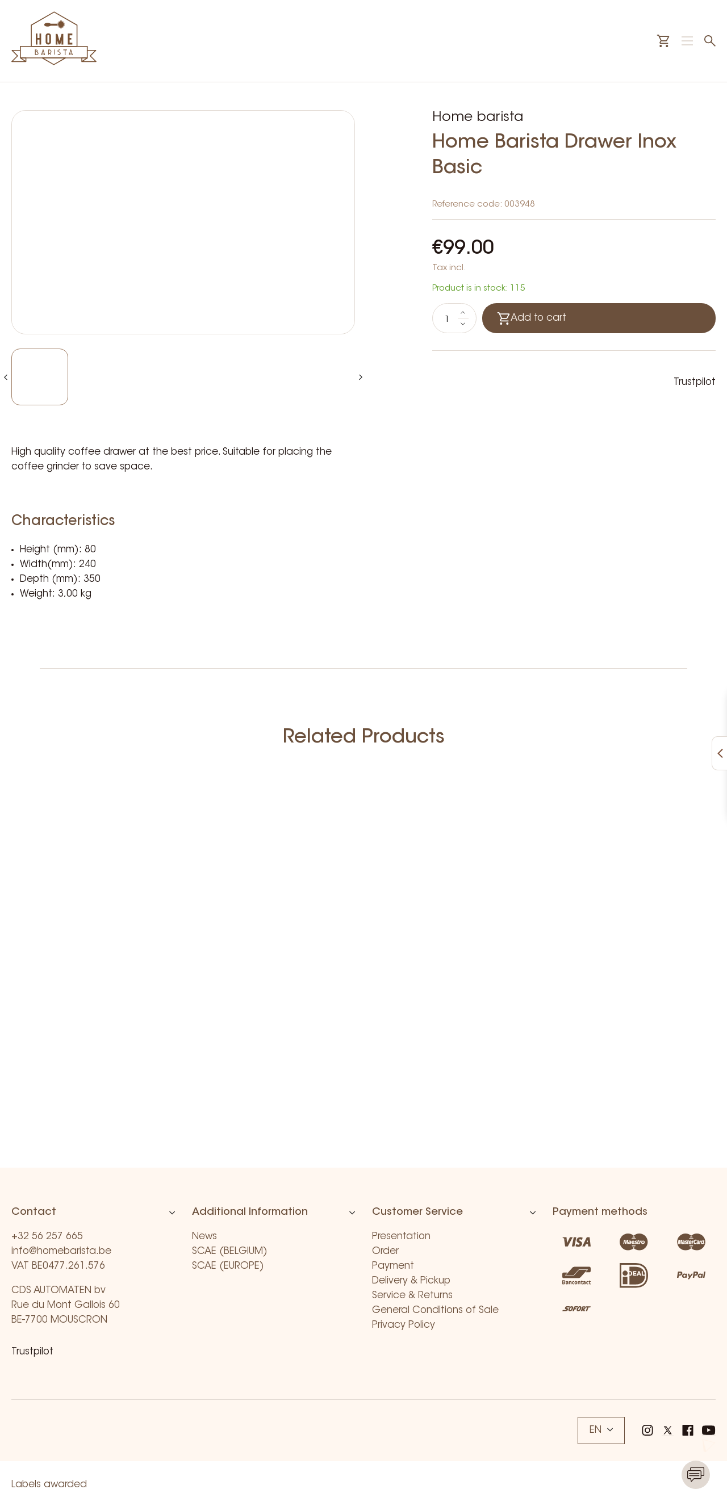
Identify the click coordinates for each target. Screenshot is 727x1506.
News (204, 1236)
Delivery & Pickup (411, 1281)
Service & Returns (412, 1296)
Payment (393, 1266)
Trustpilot (695, 382)
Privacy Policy (403, 1325)
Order (385, 1251)
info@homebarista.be (61, 1251)
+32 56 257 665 (47, 1236)
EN (601, 1430)
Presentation (401, 1236)
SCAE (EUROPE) (228, 1266)
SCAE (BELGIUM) (230, 1251)
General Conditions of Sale (435, 1310)
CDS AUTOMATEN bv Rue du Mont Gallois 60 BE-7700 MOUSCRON (65, 1305)
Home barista (477, 117)
